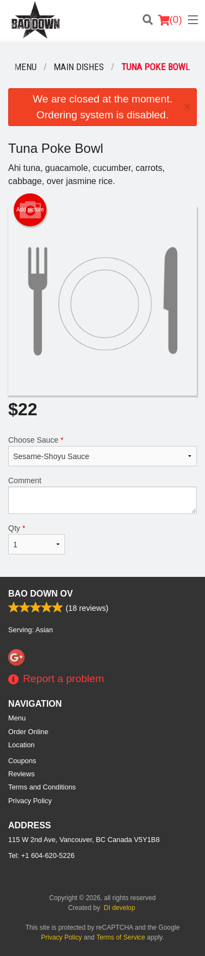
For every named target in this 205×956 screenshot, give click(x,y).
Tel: (41, 855)
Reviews (21, 774)
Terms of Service (120, 937)
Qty (36, 539)
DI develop (119, 908)
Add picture (30, 209)
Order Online (28, 732)
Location (21, 745)
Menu (17, 718)
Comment (102, 495)
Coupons (22, 761)
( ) (170, 20)
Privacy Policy (30, 801)
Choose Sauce (102, 451)
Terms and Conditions (42, 787)
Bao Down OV (40, 593)
